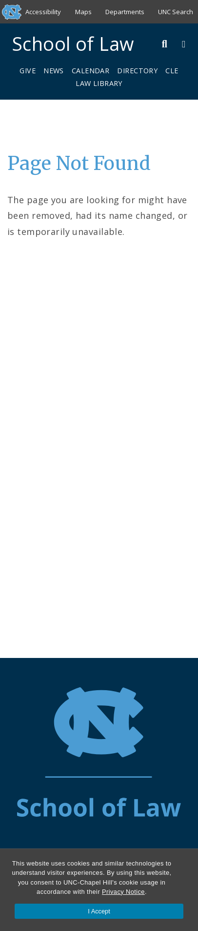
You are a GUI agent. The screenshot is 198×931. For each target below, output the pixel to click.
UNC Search (175, 11)
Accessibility (43, 11)
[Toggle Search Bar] (165, 43)
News (53, 70)
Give (28, 70)
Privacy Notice (123, 891)
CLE (171, 70)
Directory (137, 70)
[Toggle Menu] (184, 43)
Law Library (99, 83)
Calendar (90, 70)
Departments (124, 11)
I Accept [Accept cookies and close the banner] (99, 911)
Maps (83, 11)
